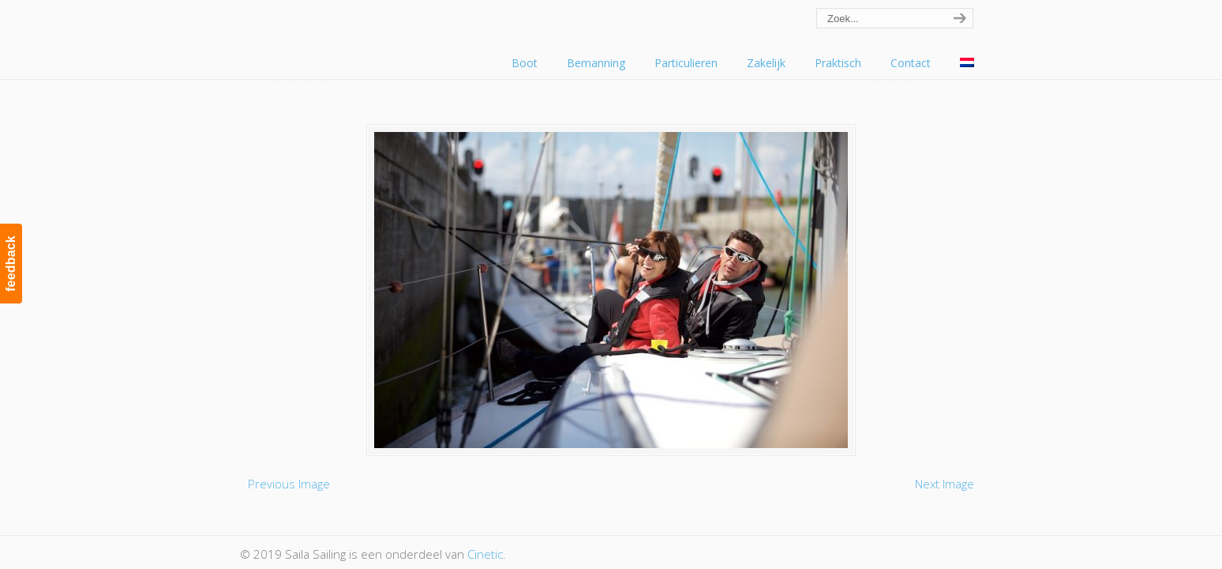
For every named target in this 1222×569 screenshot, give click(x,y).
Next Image (944, 484)
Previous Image (289, 484)
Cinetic (485, 554)
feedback (10, 264)
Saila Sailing (327, 34)
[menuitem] (967, 63)
